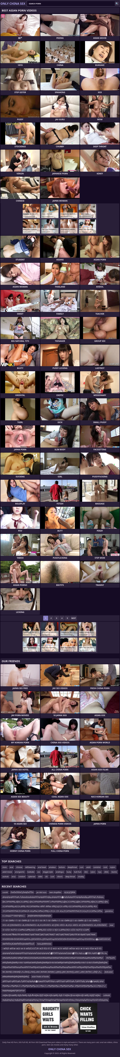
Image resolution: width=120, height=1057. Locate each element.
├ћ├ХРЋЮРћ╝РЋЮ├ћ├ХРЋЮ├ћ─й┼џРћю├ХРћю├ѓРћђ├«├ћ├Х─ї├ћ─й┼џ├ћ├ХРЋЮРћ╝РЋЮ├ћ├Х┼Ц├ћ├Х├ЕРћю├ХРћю (52, 911)
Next (73, 618)
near (111, 925)
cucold (5, 892)
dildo (106, 872)
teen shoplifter (55, 892)
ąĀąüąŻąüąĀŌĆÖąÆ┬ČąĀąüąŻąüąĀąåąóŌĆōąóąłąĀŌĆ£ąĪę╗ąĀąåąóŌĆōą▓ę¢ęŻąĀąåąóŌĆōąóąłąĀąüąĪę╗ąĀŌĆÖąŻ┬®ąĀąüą (52, 897)
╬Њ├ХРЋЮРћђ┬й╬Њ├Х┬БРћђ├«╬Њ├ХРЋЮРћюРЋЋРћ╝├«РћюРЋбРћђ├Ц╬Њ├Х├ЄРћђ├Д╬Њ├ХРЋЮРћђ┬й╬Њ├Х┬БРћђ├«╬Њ (55, 902)
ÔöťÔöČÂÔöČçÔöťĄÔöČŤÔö (22, 892)
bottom (62, 867)
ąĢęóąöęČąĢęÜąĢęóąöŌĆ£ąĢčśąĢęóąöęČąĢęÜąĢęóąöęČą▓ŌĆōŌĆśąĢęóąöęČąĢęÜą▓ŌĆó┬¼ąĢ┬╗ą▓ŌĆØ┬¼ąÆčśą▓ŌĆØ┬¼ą (54, 953)
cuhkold (106, 995)
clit (46, 876)
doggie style (48, 872)
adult (88, 867)
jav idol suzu (41, 892)
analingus (60, 872)
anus (14, 876)
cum (81, 867)
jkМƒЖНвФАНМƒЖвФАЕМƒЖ (39, 916)
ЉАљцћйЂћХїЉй (44, 944)
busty (69, 872)
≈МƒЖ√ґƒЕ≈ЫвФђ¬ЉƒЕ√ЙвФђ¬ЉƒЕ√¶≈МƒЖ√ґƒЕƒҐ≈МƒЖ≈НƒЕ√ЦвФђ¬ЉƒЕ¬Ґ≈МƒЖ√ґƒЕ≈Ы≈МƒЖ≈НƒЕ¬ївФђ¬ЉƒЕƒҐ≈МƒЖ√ (51, 995)
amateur (52, 867)
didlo (40, 876)
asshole (5, 876)
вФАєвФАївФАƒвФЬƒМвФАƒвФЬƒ (15, 976)
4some (114, 872)
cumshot (96, 867)
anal (11, 867)
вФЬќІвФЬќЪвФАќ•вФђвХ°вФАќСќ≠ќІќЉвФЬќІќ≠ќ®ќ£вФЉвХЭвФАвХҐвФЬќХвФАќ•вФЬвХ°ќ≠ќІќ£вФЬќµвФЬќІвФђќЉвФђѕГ (52, 958)
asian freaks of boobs (40, 976)
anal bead (42, 867)
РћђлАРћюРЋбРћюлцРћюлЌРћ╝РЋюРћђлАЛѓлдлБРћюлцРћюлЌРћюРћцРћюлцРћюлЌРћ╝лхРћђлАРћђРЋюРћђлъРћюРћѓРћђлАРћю (56, 967)
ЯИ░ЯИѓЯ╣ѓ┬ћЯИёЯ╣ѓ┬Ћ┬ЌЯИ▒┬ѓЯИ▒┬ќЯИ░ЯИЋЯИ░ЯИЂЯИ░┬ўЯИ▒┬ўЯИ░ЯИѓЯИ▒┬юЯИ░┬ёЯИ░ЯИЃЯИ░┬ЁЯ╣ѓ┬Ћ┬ (52, 972)
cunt (52, 876)
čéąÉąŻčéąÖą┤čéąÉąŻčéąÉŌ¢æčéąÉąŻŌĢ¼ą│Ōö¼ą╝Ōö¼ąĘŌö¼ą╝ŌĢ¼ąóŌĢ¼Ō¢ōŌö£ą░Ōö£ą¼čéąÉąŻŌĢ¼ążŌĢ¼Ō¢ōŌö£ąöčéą (55, 1000)
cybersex (31, 876)
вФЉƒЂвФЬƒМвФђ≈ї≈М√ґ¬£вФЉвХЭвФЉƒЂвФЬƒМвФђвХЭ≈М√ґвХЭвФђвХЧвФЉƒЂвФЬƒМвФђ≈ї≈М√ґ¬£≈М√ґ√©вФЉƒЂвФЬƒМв (54, 962)
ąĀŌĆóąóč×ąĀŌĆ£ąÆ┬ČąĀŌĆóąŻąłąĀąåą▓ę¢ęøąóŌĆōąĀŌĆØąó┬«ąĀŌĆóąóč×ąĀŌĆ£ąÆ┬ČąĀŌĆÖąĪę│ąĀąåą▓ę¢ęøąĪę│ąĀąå (53, 981)
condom (22, 876)
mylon (112, 867)
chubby (81, 876)
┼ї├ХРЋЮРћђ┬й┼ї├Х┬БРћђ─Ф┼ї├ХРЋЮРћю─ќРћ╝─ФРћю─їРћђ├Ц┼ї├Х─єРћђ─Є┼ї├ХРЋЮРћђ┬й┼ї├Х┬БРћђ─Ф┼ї (49, 906)
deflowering (30, 867)
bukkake (31, 872)
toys (99, 872)
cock (105, 867)
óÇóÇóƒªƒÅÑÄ (69, 892)
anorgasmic (19, 872)
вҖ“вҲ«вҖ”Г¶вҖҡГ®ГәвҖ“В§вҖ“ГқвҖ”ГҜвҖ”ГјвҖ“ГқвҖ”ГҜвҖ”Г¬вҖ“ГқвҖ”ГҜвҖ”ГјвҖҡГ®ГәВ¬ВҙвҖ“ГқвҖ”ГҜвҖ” (49, 934)
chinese (19, 867)
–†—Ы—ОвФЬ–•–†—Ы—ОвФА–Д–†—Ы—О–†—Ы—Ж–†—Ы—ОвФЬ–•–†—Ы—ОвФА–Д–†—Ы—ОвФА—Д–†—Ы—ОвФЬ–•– (51, 920)
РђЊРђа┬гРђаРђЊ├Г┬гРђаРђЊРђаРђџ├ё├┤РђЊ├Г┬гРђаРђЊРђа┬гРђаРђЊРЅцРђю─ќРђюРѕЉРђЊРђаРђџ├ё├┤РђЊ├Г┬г (54, 986)
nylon (93, 872)
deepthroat (72, 867)
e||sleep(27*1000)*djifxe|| (13, 916)
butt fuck (77, 872)
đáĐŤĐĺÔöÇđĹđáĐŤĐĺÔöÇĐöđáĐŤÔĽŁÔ (18, 944)
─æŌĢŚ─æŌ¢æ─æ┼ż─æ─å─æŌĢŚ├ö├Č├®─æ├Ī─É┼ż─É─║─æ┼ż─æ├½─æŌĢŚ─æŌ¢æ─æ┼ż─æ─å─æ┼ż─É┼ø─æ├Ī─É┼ (51, 948)
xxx (38, 872)
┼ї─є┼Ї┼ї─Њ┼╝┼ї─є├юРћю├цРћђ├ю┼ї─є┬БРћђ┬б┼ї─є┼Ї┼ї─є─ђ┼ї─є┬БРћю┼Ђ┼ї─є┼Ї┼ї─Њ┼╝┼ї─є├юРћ (45, 930)
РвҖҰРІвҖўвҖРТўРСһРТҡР (13, 990)
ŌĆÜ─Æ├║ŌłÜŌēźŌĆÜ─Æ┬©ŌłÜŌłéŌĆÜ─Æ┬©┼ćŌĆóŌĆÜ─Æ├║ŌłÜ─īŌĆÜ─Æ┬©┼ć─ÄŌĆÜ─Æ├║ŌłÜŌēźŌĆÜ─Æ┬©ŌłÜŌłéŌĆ (54, 925)
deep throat (70, 876)
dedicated (109, 972)
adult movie (7, 872)
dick (86, 872)
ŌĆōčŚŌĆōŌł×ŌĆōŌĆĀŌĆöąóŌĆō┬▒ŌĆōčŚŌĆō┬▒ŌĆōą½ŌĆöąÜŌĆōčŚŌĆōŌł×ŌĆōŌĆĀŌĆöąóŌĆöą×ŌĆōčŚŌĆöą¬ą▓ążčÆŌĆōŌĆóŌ (56, 939)
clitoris (60, 876)
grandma (109, 911)
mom (4, 867)
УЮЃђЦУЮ (110, 958)
